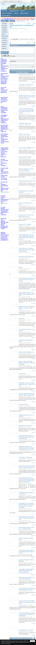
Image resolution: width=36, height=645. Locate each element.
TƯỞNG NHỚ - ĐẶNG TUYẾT (25, 123)
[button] (23, 11)
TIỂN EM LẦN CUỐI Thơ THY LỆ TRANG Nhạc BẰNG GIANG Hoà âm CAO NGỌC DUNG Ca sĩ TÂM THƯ (26, 448)
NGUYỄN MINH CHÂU (23, 259)
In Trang (10, 43)
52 (22, 70)
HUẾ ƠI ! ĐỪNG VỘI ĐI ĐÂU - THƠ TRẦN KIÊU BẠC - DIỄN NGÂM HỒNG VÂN (27, 294)
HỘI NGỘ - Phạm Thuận (24, 134)
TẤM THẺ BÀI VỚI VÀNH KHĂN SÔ (26, 256)
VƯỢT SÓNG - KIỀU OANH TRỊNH (26, 84)
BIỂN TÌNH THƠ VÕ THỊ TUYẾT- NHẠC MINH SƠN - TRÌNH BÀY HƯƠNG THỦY (27, 308)
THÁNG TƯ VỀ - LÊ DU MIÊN (25, 224)
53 (24, 70)
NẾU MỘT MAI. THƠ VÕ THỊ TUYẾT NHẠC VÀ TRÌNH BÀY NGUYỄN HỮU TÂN (26, 518)
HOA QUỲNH (21, 318)
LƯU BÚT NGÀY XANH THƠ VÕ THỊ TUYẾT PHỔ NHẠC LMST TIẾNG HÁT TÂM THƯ (26, 552)
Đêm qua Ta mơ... (22, 373)
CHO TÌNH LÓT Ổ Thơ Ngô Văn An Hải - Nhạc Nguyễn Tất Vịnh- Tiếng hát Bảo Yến (27, 280)
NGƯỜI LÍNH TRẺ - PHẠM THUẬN (26, 74)
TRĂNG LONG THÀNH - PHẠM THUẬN (27, 181)
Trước (30, 23)
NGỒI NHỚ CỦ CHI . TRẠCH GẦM (26, 630)
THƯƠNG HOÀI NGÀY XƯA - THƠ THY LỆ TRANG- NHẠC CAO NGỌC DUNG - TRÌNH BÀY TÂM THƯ (27, 97)
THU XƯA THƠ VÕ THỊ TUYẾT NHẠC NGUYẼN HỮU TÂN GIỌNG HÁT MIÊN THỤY (27, 602)
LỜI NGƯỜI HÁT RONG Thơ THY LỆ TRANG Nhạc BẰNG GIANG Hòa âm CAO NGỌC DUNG (26, 437)
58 (17, 72)
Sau (33, 23)
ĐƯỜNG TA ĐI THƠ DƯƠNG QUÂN (26, 352)
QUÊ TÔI (21, 267)
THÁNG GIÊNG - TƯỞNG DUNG (25, 457)
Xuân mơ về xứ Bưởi (23, 404)
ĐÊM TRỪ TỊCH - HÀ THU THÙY (25, 425)
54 (26, 70)
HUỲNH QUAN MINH (23, 270)
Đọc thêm (33, 82)
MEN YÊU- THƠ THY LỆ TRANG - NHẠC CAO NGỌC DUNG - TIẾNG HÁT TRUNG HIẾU (27, 363)
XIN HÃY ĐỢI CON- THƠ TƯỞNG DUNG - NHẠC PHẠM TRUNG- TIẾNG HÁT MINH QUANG (26, 250)
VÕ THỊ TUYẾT (22, 321)
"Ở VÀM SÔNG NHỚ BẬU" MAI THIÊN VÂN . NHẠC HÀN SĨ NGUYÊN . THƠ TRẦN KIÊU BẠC (27, 614)
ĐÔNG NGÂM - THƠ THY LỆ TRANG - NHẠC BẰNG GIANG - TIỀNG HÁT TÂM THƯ (27, 384)
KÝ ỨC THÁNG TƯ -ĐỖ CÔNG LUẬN (26, 147)
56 (30, 70)
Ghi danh (11, 1)
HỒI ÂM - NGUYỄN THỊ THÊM (25, 157)
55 (28, 70)
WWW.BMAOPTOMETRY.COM (7, 196)
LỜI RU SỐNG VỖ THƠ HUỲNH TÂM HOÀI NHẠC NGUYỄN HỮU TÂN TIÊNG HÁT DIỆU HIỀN (26, 571)
